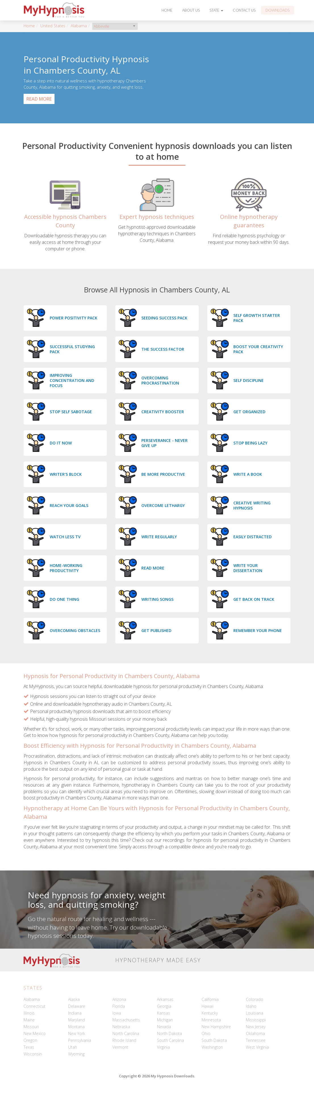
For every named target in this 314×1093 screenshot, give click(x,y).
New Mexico (35, 1033)
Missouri (31, 1026)
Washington (212, 1047)
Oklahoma (255, 1033)
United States (52, 25)
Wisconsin (33, 1054)
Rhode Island (124, 1040)
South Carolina (170, 1040)
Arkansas (165, 999)
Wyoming (76, 1054)
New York (76, 1033)
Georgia (164, 1006)
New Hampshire (216, 1026)
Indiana (74, 1013)
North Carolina (125, 1033)
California (210, 999)
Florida (118, 1006)
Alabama (79, 25)
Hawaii (207, 1006)
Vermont (120, 1047)
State (216, 10)
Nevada (164, 1026)
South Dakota (214, 1040)
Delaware (76, 1006)
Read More (39, 99)
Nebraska (121, 1026)
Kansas (163, 1013)
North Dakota (169, 1033)
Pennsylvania (79, 1040)
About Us (191, 10)
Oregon (30, 1040)
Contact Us (244, 10)
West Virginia (257, 1047)
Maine (29, 1020)
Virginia (163, 1047)
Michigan (165, 1020)
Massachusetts (126, 1020)
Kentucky (210, 1013)
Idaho (251, 1006)
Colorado (254, 999)
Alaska (74, 999)
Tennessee (255, 1040)
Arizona (119, 999)
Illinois (29, 1013)
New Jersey (255, 1026)
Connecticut (34, 1006)
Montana (76, 1026)
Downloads (277, 10)
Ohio (206, 1033)
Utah (72, 1047)
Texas (29, 1047)
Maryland (76, 1020)
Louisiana (254, 1013)
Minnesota (211, 1020)
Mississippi (256, 1020)
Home (167, 10)
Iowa (116, 1013)
